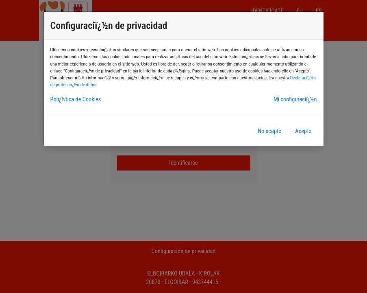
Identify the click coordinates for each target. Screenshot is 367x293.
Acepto (303, 131)
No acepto (269, 131)
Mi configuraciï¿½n (295, 99)
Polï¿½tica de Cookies (75, 99)
